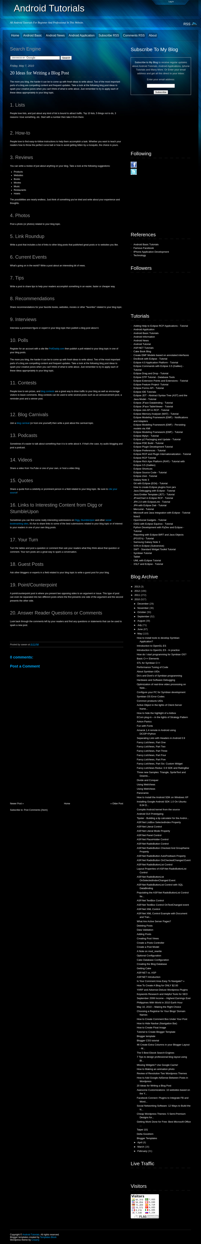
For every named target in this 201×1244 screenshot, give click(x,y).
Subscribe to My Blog (146, 62)
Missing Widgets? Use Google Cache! (157, 1065)
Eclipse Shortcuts (142, 468)
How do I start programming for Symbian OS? (161, 654)
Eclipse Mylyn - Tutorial (146, 435)
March (141, 1146)
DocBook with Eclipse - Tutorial (150, 358)
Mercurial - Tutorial (143, 509)
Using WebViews (146, 784)
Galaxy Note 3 (141, 479)
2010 (137, 599)
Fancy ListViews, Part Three (152, 750)
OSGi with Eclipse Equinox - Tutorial (153, 523)
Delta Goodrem (145, 1134)
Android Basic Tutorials (146, 244)
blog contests (47, 391)
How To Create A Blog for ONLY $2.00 (157, 985)
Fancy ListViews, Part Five (151, 759)
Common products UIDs (150, 700)
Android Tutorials (49, 8)
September (143, 616)
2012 (137, 590)
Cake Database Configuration (153, 959)
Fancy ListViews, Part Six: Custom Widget (160, 763)
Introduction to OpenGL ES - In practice (158, 650)
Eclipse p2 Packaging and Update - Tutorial (156, 439)
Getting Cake (144, 968)
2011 (137, 595)
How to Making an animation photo (155, 1069)
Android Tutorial (142, 344)
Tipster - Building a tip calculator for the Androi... (163, 818)
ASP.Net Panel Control (149, 835)
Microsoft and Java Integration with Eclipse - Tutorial (161, 512)
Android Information (144, 336)
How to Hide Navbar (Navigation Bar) (157, 1023)
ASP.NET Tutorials (143, 347)
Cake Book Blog (142, 351)
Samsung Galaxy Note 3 (146, 542)
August (141, 620)
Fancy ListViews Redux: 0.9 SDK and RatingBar (163, 768)
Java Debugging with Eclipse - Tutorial (154, 490)
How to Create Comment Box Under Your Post (162, 1019)
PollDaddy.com (56, 348)
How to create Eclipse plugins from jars (154, 487)
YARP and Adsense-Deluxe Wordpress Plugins (162, 989)
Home (15, 35)
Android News (55, 35)
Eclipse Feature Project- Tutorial (150, 384)
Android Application (82, 35)
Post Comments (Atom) (36, 810)
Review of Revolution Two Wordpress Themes (162, 1073)
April (140, 1142)
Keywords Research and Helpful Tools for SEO (162, 994)
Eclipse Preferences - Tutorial (149, 450)
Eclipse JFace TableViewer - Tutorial (153, 406)
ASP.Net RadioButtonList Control (154, 864)
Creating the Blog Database (152, 964)
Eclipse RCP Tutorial (144, 457)
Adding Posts (144, 934)
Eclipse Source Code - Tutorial (150, 472)
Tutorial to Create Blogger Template (156, 1031)
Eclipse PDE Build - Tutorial (148, 443)
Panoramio (143, 793)
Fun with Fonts (145, 725)
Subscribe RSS (109, 35)
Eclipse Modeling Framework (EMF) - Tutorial (158, 432)
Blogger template (146, 1036)
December (143, 603)
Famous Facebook (143, 248)
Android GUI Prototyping (150, 813)
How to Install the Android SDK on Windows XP (162, 797)
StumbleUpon (87, 520)
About (153, 35)
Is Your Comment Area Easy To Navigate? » (160, 981)
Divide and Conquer (147, 780)
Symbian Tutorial (142, 553)
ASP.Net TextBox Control (150, 900)
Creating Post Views (148, 938)
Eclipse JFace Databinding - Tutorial (153, 402)
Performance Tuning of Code (152, 667)
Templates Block (48, 1237)
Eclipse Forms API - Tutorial (148, 388)
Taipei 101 (142, 1129)
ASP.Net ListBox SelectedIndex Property (159, 822)
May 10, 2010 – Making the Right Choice (159, 1006)
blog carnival (23, 423)
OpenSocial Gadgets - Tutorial (149, 520)
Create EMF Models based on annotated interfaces (161, 355)
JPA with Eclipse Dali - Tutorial (149, 505)
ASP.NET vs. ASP (146, 972)
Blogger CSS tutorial (148, 1040)
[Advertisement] (38, 775)
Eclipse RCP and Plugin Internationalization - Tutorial (162, 454)
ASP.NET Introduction (148, 977)
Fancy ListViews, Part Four (151, 755)
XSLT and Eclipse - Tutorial (148, 564)
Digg (77, 520)
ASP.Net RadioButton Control (153, 843)
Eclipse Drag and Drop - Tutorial (150, 373)
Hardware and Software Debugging (156, 680)
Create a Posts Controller (150, 942)
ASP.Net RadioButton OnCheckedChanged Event (163, 860)
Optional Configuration (149, 955)
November (143, 608)
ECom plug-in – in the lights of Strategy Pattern (162, 717)
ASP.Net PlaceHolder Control (152, 839)
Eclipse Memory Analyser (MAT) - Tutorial (156, 413)
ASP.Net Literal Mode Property (153, 831)
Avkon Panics (144, 721)
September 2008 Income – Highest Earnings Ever (164, 998)
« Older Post (116, 803)
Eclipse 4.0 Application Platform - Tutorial (155, 362)
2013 (137, 586)
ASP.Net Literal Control (149, 826)
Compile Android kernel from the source (158, 809)
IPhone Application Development (151, 251)
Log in (171, 2)
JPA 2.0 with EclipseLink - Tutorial (151, 501)
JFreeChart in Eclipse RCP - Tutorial (153, 498)
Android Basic (33, 35)
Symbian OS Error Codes (150, 696)
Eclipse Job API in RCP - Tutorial (151, 410)
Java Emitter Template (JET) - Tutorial (154, 494)
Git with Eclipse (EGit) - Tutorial (150, 483)
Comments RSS (134, 35)
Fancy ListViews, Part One (151, 742)
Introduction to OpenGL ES (151, 645)
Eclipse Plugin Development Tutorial (153, 446)
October (142, 612)
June (140, 629)
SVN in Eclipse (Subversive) (148, 545)
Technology (139, 255)
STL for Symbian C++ (148, 662)
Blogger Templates (147, 1138)
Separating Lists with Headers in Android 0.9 (161, 738)
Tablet (136, 556)
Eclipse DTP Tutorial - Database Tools (154, 377)
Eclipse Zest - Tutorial (145, 476)
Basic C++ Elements (148, 658)
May (140, 633)
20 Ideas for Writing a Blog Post (39, 72)
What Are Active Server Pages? (154, 921)
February (142, 1151)
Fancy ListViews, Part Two (151, 746)
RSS (186, 24)
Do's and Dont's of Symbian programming (159, 675)
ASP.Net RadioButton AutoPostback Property (161, 856)
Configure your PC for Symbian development (161, 692)
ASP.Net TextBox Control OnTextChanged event (163, 904)
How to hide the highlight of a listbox (156, 713)
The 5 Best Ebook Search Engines (155, 1052)
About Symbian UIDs (148, 671)
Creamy (35, 1240)
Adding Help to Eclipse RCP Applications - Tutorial (160, 325)
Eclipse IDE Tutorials (144, 391)
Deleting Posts (145, 925)
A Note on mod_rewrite (149, 951)
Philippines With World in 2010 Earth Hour (160, 1002)
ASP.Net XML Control (148, 909)
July (140, 625)
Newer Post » (17, 803)
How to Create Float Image (151, 1027)
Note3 (136, 516)
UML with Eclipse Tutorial (147, 560)
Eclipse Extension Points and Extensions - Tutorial (160, 380)
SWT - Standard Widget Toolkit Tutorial (154, 549)
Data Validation (145, 929)
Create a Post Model (148, 947)
